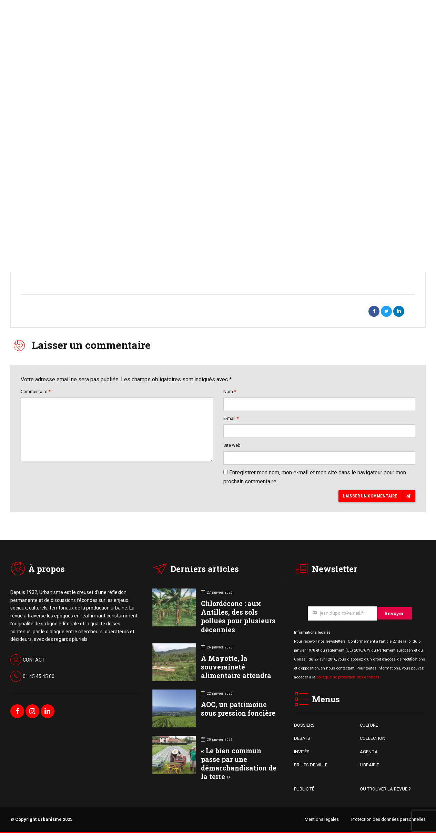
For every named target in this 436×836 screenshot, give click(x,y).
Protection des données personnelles (388, 822)
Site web (232, 447)
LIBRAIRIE (369, 767)
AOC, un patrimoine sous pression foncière (238, 711)
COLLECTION (372, 741)
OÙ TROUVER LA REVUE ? (385, 791)
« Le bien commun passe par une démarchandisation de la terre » (238, 766)
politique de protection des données (347, 679)
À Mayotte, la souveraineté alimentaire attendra (236, 669)
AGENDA (369, 754)
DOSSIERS (304, 727)
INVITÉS (302, 754)
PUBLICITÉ (304, 791)
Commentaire (35, 392)
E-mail (231, 419)
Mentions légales (322, 822)
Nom (229, 392)
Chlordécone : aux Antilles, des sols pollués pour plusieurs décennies (238, 619)
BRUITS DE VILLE (310, 767)
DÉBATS (302, 741)
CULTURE (369, 727)
